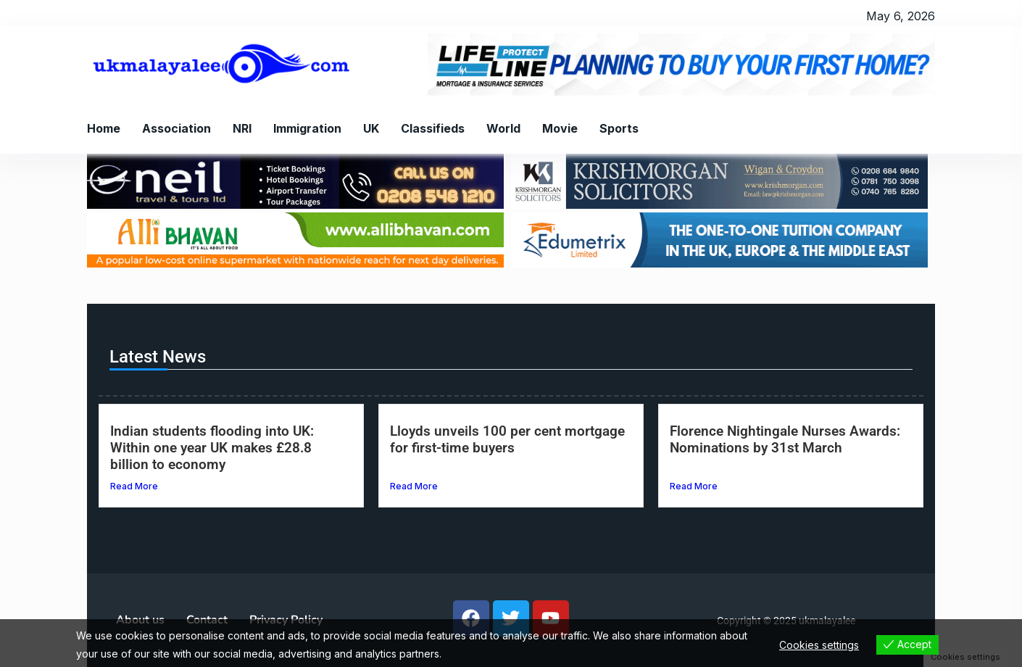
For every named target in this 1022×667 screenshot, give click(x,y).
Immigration (307, 128)
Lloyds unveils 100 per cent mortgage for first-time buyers (507, 439)
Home (103, 128)
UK (371, 128)
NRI (242, 128)
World (503, 128)
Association (176, 128)
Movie (560, 128)
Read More (134, 486)
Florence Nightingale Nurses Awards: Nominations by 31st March (785, 439)
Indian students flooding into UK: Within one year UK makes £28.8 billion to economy (212, 448)
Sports (619, 128)
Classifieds (433, 128)
